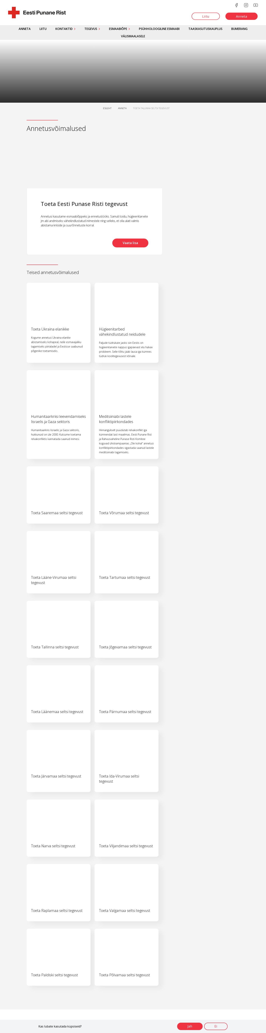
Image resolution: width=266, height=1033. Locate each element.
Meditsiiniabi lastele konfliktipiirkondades (116, 419)
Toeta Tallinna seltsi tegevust (55, 647)
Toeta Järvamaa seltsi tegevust (56, 776)
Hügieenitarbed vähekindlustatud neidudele (122, 332)
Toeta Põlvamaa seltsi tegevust (124, 974)
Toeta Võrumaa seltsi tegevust (124, 512)
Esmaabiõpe (118, 29)
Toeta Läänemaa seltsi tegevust (57, 711)
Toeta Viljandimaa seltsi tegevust (126, 845)
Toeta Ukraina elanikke (50, 329)
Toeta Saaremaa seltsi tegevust (57, 512)
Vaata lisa (130, 243)
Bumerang (239, 29)
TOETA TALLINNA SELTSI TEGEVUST (151, 108)
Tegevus (90, 29)
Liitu (43, 29)
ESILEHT (107, 108)
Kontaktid (64, 29)
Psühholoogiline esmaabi (159, 29)
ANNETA (122, 108)
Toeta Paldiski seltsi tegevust (54, 974)
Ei (215, 1026)
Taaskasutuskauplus (205, 29)
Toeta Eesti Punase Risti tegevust (84, 204)
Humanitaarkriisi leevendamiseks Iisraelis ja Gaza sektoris (58, 419)
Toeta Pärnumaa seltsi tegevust (125, 711)
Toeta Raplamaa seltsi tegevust (57, 910)
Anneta (25, 29)
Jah (188, 1026)
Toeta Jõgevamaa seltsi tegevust (125, 647)
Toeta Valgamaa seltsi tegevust (124, 910)
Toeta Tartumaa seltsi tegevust (124, 577)
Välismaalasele (133, 36)
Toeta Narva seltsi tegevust (53, 845)
